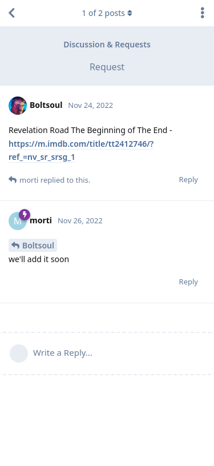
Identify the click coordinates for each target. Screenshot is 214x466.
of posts (107, 12)
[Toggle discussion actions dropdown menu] (202, 13)
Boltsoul (38, 245)
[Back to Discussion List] (11, 13)
